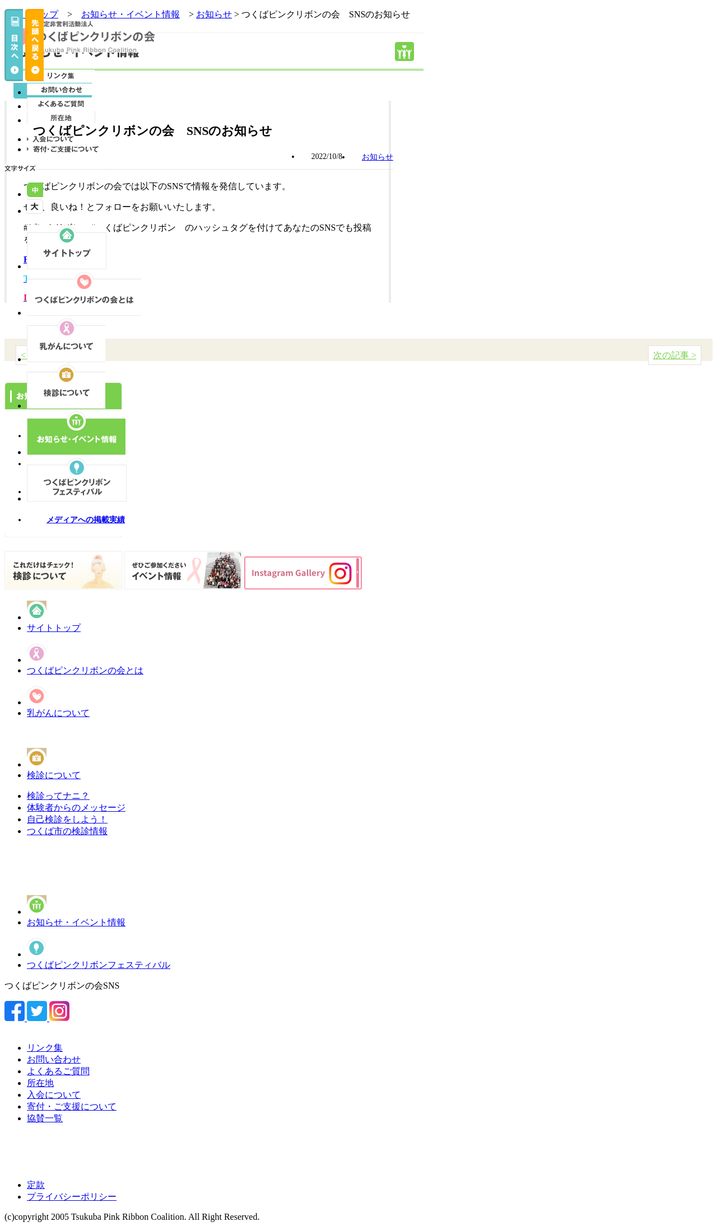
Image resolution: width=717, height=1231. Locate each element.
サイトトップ (54, 628)
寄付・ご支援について (72, 1106)
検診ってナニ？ (58, 796)
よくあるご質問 (58, 1071)
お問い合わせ (54, 1059)
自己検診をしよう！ (67, 819)
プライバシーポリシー (72, 1196)
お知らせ (214, 14)
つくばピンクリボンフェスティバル (98, 965)
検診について (54, 775)
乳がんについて (58, 713)
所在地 (40, 1083)
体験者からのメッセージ (76, 807)
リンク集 (45, 1047)
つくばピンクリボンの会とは (85, 670)
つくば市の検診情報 (67, 831)
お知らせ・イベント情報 (76, 922)
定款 (36, 1185)
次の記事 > (674, 355)
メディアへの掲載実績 (85, 520)
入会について (54, 1094)
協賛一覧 (45, 1118)
